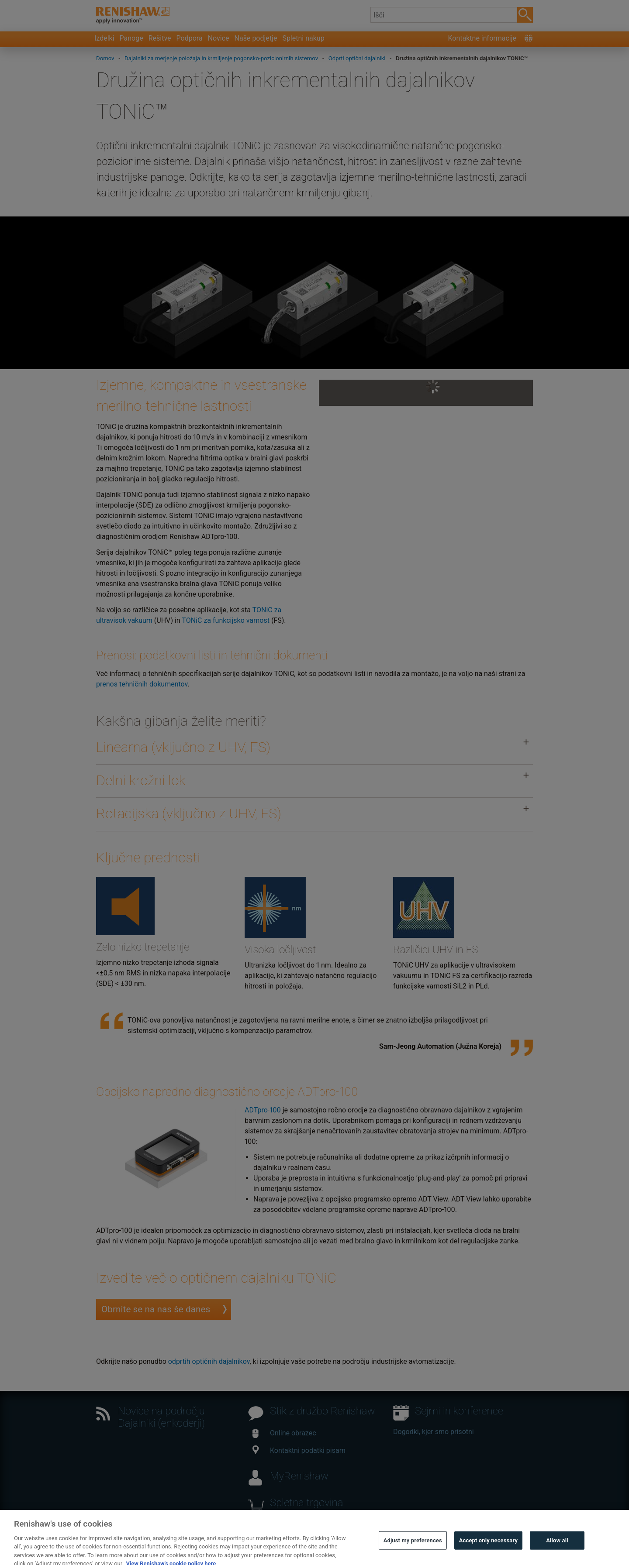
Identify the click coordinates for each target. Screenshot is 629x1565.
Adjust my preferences (413, 1551)
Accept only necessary (488, 1551)
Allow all (557, 1551)
